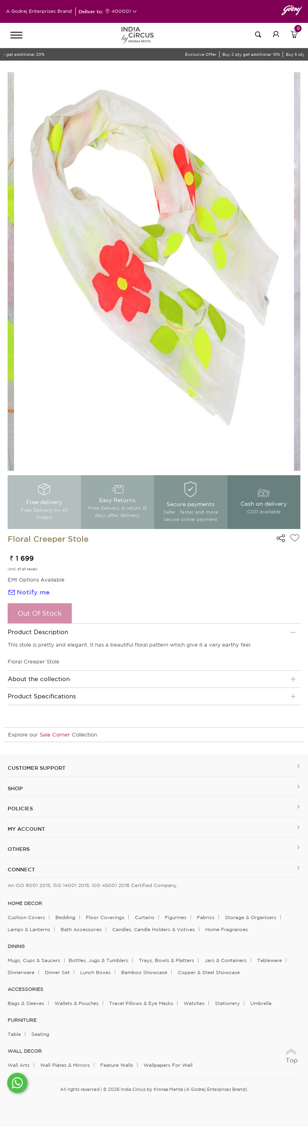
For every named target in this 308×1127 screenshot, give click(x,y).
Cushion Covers (26, 917)
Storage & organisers (250, 917)
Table (14, 1034)
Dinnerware (21, 972)
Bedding (65, 917)
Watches (194, 1003)
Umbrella (261, 1003)
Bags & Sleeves (26, 1003)
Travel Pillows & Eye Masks (141, 1003)
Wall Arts (19, 1065)
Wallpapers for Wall (168, 1065)
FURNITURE (22, 1020)
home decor (25, 903)
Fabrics (206, 917)
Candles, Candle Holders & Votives (153, 929)
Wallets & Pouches (77, 1003)
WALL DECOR (25, 1051)
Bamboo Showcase (144, 972)
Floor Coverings (105, 917)
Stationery (227, 1003)
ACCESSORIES (25, 989)
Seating (40, 1034)
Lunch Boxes (95, 972)
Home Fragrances (226, 929)
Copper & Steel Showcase (209, 972)
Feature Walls (116, 1065)
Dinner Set (57, 972)
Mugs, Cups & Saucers (34, 960)
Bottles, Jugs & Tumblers (98, 960)
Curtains (144, 917)
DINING (16, 946)
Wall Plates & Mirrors (65, 1065)
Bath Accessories (81, 929)
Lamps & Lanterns (29, 929)
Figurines (175, 917)
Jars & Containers (226, 960)
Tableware (269, 960)
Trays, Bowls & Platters (166, 960)
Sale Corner (55, 735)
